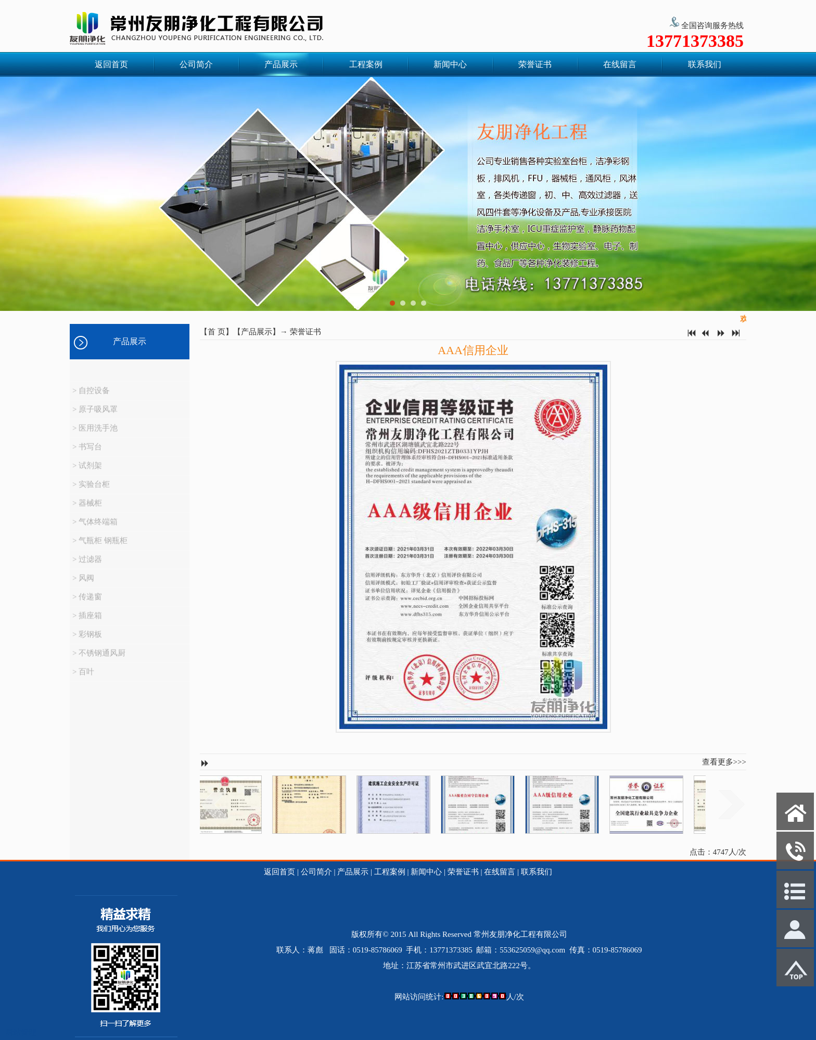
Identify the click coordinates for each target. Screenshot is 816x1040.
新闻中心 (450, 64)
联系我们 (704, 64)
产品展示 (281, 64)
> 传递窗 (87, 602)
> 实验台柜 (91, 490)
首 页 (216, 332)
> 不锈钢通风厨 (98, 659)
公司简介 (196, 64)
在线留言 (619, 64)
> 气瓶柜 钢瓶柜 (100, 546)
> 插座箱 (87, 621)
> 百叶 (83, 677)
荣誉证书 (535, 64)
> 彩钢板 (87, 640)
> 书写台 (87, 452)
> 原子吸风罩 (95, 415)
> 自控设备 (91, 396)
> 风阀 (83, 584)
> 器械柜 (87, 509)
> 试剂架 (87, 471)
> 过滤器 (87, 565)
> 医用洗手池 (95, 434)
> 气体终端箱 (95, 527)
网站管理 (20, 1032)
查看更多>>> (724, 762)
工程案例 (365, 64)
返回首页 (111, 64)
